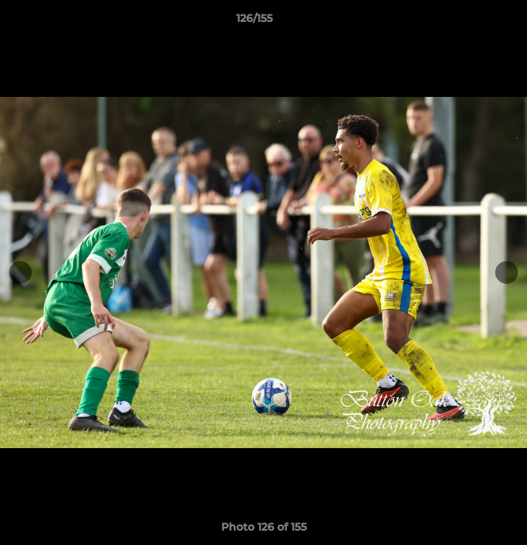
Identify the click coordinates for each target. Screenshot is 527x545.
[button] (472, 22)
